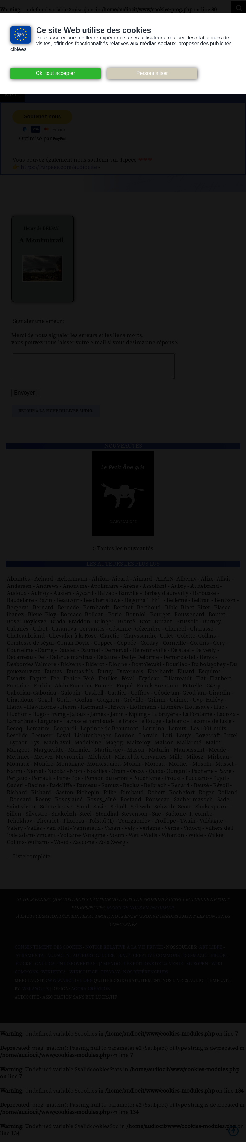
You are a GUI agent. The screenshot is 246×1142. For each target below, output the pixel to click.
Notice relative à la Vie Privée (124, 952)
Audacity (58, 960)
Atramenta (30, 960)
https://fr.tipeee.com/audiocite (59, 167)
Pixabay (110, 977)
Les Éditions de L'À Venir (153, 969)
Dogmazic (195, 960)
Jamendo (109, 969)
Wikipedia (53, 977)
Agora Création (91, 994)
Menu (12, 94)
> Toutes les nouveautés (123, 553)
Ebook (218, 960)
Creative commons (156, 960)
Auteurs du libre (94, 960)
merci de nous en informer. (140, 913)
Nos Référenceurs (145, 977)
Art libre (210, 952)
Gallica (45, 969)
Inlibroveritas (76, 969)
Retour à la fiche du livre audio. (55, 415)
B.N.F (124, 960)
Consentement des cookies (48, 952)
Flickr (24, 969)
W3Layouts (35, 994)
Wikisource (83, 977)
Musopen (197, 969)
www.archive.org (70, 985)
